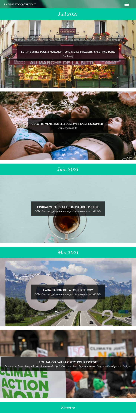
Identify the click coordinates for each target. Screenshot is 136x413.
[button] (127, 5)
